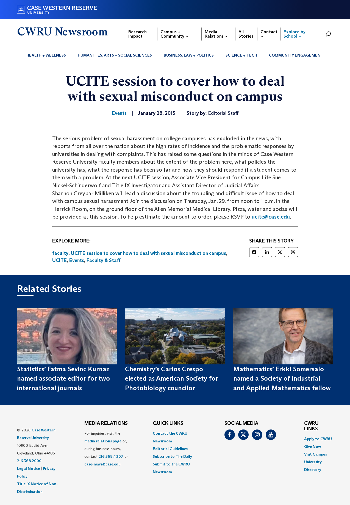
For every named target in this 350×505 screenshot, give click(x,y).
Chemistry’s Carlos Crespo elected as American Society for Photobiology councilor (171, 378)
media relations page (102, 441)
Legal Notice (28, 468)
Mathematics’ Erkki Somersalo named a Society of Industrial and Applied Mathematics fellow (282, 378)
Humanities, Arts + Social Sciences (115, 55)
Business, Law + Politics (189, 55)
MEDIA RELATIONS (106, 423)
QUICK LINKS (168, 423)
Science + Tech (241, 55)
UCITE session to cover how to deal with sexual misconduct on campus (148, 253)
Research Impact (137, 34)
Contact (268, 33)
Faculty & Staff (104, 260)
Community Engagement (296, 55)
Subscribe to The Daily (172, 456)
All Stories (245, 34)
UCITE (59, 260)
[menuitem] (46, 55)
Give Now (312, 446)
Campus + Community (174, 34)
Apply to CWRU (318, 438)
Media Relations (216, 34)
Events (76, 260)
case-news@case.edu (102, 464)
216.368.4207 (111, 456)
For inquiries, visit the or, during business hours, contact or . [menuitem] (106, 449)
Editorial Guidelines (170, 448)
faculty (60, 253)
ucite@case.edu (271, 216)
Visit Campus (315, 454)
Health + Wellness (46, 55)
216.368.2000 (29, 460)
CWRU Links (311, 426)
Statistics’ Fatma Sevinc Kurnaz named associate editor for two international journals (63, 378)
